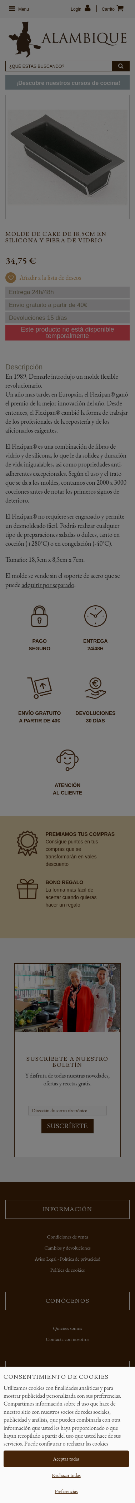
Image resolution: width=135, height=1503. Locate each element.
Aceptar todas (66, 1459)
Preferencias (66, 1491)
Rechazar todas (66, 1475)
